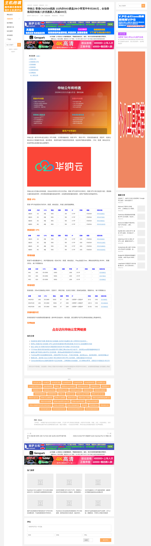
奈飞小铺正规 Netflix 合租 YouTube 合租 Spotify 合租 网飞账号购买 (46, 437)
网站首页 (10, 14)
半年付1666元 (101, 246)
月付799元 (102, 276)
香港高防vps (94, 405)
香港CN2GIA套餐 (46, 401)
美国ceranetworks (83, 386)
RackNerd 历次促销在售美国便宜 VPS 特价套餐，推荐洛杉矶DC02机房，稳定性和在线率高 (69, 512)
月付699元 (102, 272)
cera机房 (46, 382)
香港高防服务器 (45, 409)
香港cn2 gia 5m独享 (83, 394)
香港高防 (84, 405)
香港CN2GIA (72, 397)
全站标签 (10, 35)
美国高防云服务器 (100, 390)
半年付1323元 (101, 224)
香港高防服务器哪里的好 (75, 409)
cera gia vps (37, 382)
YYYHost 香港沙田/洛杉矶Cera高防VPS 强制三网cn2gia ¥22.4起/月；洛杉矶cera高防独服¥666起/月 (65, 349)
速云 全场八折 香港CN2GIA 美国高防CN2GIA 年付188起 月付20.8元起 (55, 347)
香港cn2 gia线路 (60, 397)
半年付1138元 (101, 242)
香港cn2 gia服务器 (46, 397)
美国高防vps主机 (62, 390)
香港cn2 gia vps (33, 397)
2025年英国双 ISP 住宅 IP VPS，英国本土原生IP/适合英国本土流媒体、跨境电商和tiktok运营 (69, 491)
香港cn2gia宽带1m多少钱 (61, 401)
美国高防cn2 (105, 386)
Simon (40, 420)
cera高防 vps (101, 382)
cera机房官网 (78, 382)
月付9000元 (104, 306)
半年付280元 (101, 213)
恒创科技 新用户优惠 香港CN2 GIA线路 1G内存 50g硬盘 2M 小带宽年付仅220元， (59, 341)
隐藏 (38, 56)
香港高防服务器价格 (59, 409)
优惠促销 (10, 19)
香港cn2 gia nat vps (98, 394)
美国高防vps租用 (75, 390)
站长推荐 (10, 31)
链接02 (15, 49)
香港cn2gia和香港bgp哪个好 (101, 397)
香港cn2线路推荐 (59, 405)
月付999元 (102, 279)
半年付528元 (101, 239)
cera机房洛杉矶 (89, 382)
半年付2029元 (101, 249)
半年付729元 (101, 217)
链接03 (13, 51)
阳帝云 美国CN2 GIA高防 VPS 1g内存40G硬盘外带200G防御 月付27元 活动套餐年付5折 (61, 344)
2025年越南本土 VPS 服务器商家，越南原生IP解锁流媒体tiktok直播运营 (97, 491)
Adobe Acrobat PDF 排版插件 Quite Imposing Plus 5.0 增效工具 (92, 436)
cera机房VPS (67, 382)
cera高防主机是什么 (35, 386)
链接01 (10, 49)
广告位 (9, 39)
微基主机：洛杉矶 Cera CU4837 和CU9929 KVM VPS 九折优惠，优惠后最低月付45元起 (61, 358)
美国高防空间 (52, 394)
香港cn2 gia (70, 394)
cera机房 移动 (56, 382)
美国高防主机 (88, 390)
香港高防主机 (105, 405)
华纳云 (57, 386)
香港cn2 (61, 394)
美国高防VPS (37, 390)
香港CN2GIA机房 (92, 401)
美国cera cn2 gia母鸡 (68, 386)
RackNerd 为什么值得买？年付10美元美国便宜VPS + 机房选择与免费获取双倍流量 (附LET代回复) (40, 491)
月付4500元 (104, 303)
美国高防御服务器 (40, 394)
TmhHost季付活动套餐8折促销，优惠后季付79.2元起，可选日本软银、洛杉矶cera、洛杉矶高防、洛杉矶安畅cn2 (70, 355)
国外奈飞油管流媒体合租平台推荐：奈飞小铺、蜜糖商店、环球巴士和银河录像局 (98, 512)
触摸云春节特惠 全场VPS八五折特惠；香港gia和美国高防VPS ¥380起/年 (56, 352)
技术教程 (10, 23)
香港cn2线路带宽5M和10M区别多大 (40, 405)
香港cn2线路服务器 (73, 405)
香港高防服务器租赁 (92, 409)
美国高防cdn (95, 386)
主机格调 (13, 6)
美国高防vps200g (49, 390)
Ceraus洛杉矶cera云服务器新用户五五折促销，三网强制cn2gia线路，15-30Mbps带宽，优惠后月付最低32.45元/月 (70, 360)
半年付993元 (101, 221)
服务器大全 (10, 27)
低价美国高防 (48, 386)
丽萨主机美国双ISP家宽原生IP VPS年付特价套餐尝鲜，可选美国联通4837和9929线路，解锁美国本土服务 (40, 512)
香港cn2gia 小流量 (84, 397)
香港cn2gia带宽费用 (78, 401)
